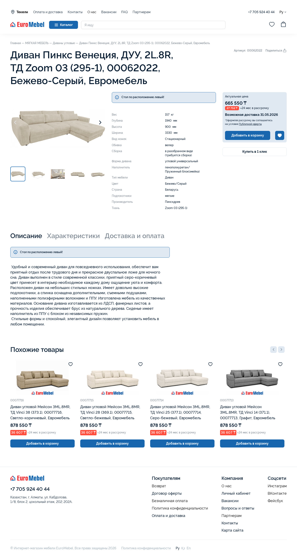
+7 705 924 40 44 (261, 12)
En (189, 548)
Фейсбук (275, 501)
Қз (183, 548)
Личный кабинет (236, 493)
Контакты (75, 12)
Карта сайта (232, 530)
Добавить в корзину (247, 135)
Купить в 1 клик (254, 152)
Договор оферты (167, 493)
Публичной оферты (250, 124)
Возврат (159, 486)
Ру (283, 12)
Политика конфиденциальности (180, 508)
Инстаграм (277, 486)
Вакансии (108, 12)
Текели (19, 11)
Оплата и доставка (48, 12)
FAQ (124, 12)
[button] (273, 349)
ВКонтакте (277, 493)
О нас (91, 12)
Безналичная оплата (170, 501)
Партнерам (142, 12)
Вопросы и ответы (238, 508)
